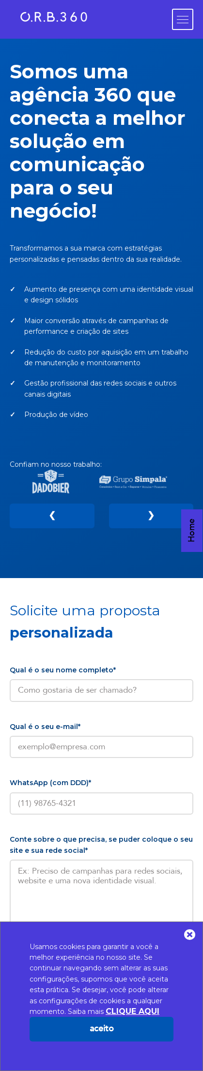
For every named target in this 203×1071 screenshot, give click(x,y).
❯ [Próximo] (151, 513)
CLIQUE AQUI (132, 1011)
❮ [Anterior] (52, 513)
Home (192, 519)
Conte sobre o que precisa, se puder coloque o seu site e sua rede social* (101, 839)
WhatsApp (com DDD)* (50, 777)
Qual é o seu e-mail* (45, 720)
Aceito (102, 1029)
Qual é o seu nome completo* (63, 664)
